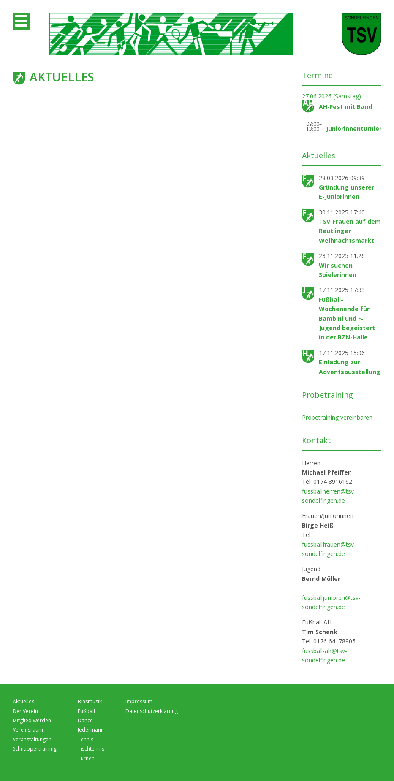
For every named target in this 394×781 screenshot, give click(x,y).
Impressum (138, 701)
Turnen (86, 758)
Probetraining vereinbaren (337, 417)
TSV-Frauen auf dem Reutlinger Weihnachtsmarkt (350, 230)
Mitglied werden (32, 720)
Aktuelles (23, 701)
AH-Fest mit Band (345, 107)
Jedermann (91, 729)
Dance (85, 720)
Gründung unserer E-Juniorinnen (346, 192)
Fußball (86, 711)
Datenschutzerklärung (151, 711)
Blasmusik (90, 701)
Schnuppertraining (35, 748)
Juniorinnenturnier (354, 129)
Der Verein (25, 711)
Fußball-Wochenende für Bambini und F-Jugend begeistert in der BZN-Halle (347, 319)
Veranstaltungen (32, 739)
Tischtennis (91, 748)
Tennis (85, 739)
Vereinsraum (28, 729)
